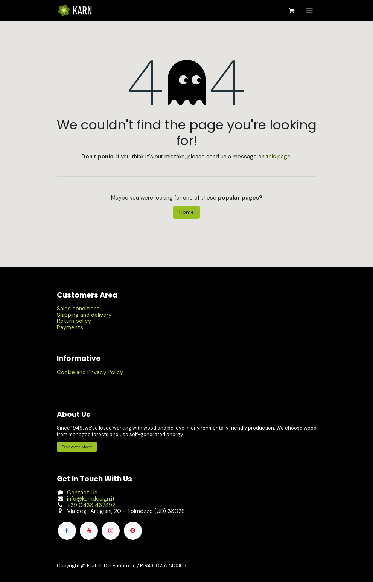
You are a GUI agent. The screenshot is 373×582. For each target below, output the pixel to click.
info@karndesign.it (91, 498)
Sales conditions (78, 308)
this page (278, 156)
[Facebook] (67, 531)
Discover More (77, 447)
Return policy (74, 321)
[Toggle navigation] (309, 10)
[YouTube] (89, 531)
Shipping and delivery (84, 315)
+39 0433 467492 (91, 505)
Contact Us (82, 492)
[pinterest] (133, 531)
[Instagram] (111, 531)
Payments (70, 327)
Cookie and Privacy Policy (90, 372)
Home (186, 212)
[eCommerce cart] (292, 10)
